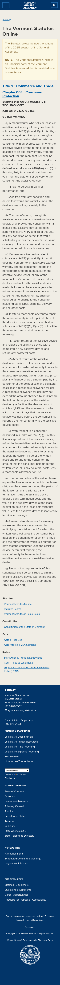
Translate (20, 774)
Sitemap (9, 884)
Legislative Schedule (16, 863)
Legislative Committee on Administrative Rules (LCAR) (26, 669)
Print (7, 19)
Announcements (14, 853)
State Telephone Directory (19, 835)
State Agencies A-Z (15, 831)
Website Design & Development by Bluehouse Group (30, 940)
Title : (27, 86)
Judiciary (10, 826)
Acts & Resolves (13, 639)
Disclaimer (10, 778)
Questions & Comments (18, 889)
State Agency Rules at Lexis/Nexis (23, 657)
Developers (30, 927)
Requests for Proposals (17, 899)
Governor (10, 796)
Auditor (9, 811)
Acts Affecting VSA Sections (20, 644)
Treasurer (10, 821)
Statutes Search (12, 609)
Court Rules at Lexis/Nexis (18, 662)
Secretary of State (15, 816)
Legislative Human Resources (21, 741)
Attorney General (14, 806)
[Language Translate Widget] (17, 770)
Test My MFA (12, 756)
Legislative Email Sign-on (19, 736)
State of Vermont (14, 791)
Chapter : (22, 94)
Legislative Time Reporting (20, 746)
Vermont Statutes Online (18, 604)
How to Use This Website (19, 761)
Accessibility (39, 899)
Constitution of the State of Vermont (24, 627)
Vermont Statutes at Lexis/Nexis (22, 614)
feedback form (22, 920)
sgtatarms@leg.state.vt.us (20, 710)
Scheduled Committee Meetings (23, 858)
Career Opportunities (16, 894)
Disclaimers (22, 884)
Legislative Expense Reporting (22, 751)
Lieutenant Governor (16, 801)
